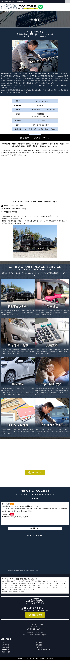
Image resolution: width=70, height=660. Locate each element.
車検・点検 (5, 649)
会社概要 (39, 645)
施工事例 (39, 642)
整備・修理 (5, 647)
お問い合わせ (40, 647)
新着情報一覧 (34, 528)
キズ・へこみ (6, 652)
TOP (3, 642)
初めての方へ (6, 645)
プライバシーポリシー (43, 649)
